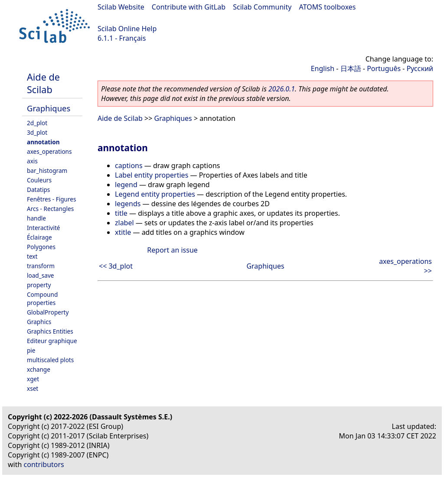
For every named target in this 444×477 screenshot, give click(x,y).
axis (32, 161)
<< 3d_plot (116, 266)
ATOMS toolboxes (327, 7)
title (121, 213)
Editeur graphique (52, 341)
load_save (40, 275)
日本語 (350, 68)
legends (127, 203)
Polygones (41, 247)
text (32, 256)
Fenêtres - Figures (51, 199)
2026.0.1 (281, 89)
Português (384, 68)
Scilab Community (262, 7)
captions (129, 165)
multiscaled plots (50, 360)
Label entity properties (151, 175)
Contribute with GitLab (188, 7)
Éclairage (39, 237)
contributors (44, 464)
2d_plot (37, 123)
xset (32, 388)
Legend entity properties (155, 194)
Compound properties (42, 298)
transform (41, 266)
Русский (420, 68)
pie (31, 350)
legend (126, 184)
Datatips (38, 189)
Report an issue (172, 250)
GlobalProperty (48, 312)
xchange (38, 369)
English (322, 68)
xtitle (123, 232)
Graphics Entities (50, 331)
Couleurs (39, 180)
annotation (43, 142)
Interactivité (43, 228)
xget (33, 379)
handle (36, 218)
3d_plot (37, 132)
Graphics (39, 322)
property (39, 285)
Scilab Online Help (127, 28)
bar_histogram (47, 170)
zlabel (124, 222)
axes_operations (49, 151)
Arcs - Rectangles (50, 208)
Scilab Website (121, 7)
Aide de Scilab (43, 83)
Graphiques (48, 108)
